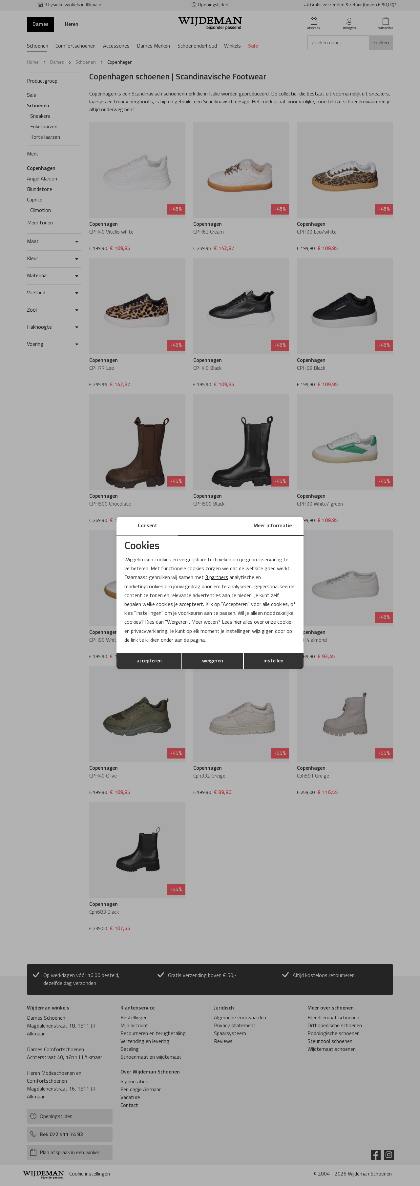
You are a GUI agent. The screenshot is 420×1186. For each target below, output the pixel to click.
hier (238, 622)
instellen (273, 661)
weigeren (212, 661)
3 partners (216, 577)
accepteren (149, 661)
